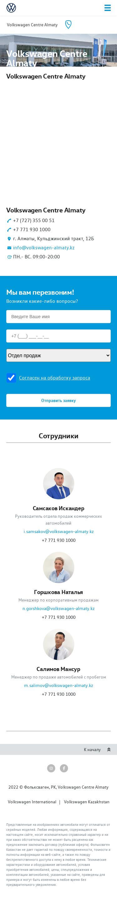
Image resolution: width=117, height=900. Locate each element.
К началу (97, 749)
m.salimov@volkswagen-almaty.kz (58, 685)
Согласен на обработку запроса (54, 378)
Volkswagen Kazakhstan (87, 801)
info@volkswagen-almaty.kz (44, 248)
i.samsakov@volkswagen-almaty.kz (59, 531)
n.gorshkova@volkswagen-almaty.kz (58, 608)
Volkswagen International (32, 801)
